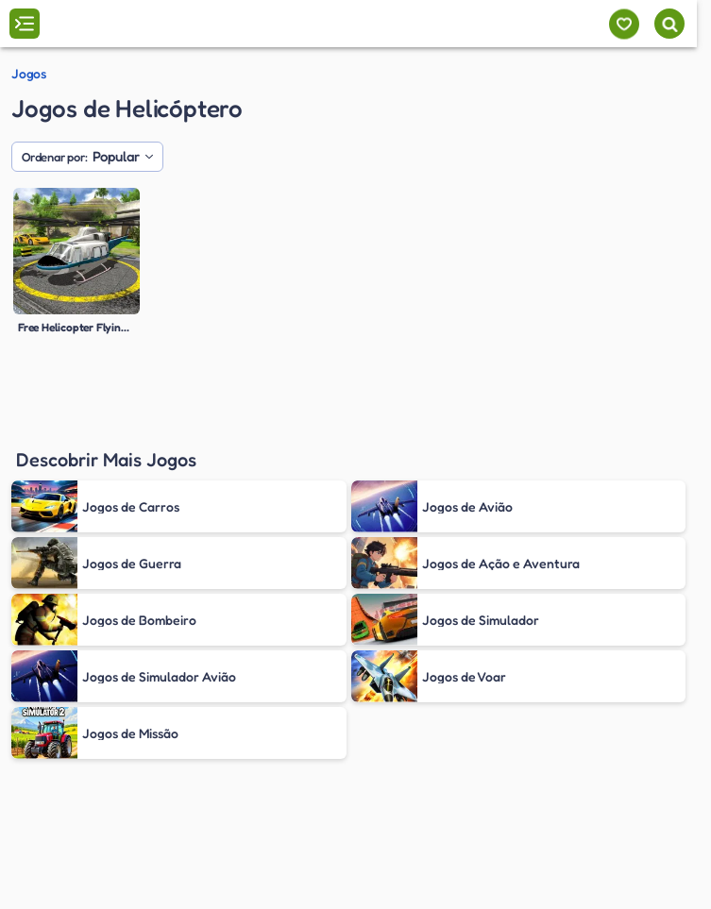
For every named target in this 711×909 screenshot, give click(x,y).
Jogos (28, 73)
